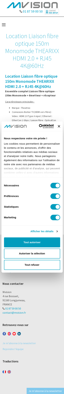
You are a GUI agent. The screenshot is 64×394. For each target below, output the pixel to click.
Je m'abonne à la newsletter (19, 343)
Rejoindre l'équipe (13, 349)
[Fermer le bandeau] (59, 126)
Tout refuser (32, 264)
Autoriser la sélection (32, 253)
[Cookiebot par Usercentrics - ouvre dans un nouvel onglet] (40, 126)
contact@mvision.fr (14, 312)
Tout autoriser (32, 242)
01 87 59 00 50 (31, 10)
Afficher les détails (41, 231)
